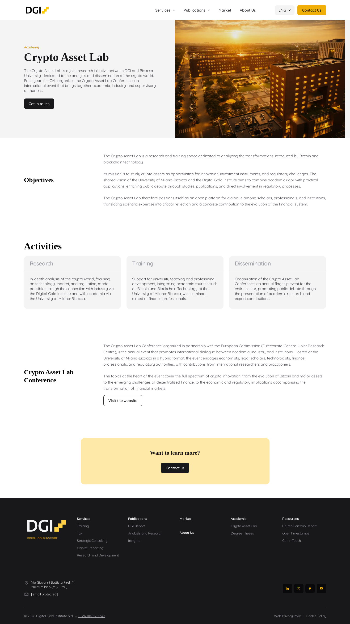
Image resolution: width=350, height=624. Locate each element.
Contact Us (311, 10)
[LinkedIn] (287, 588)
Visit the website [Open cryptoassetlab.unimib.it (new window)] (122, 400)
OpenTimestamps (295, 533)
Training (83, 526)
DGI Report (136, 526)
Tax (79, 533)
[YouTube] (321, 588)
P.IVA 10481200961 (91, 616)
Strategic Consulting (92, 541)
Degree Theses (242, 533)
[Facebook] (310, 588)
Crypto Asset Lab (244, 526)
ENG (284, 10)
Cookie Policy (316, 616)
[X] (299, 588)
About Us (187, 532)
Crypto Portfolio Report (299, 526)
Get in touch (39, 103)
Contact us (175, 468)
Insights (134, 541)
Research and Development (98, 555)
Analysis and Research (145, 533)
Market (185, 519)
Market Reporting (90, 548)
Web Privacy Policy (288, 616)
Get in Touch (291, 541)
